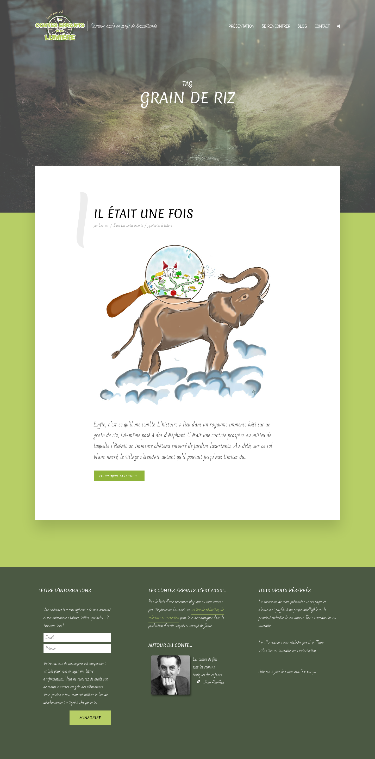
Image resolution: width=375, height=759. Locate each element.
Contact (322, 26)
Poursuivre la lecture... (119, 476)
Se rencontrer (276, 26)
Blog (302, 26)
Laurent (104, 225)
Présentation (241, 26)
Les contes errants (132, 225)
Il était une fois (143, 213)
